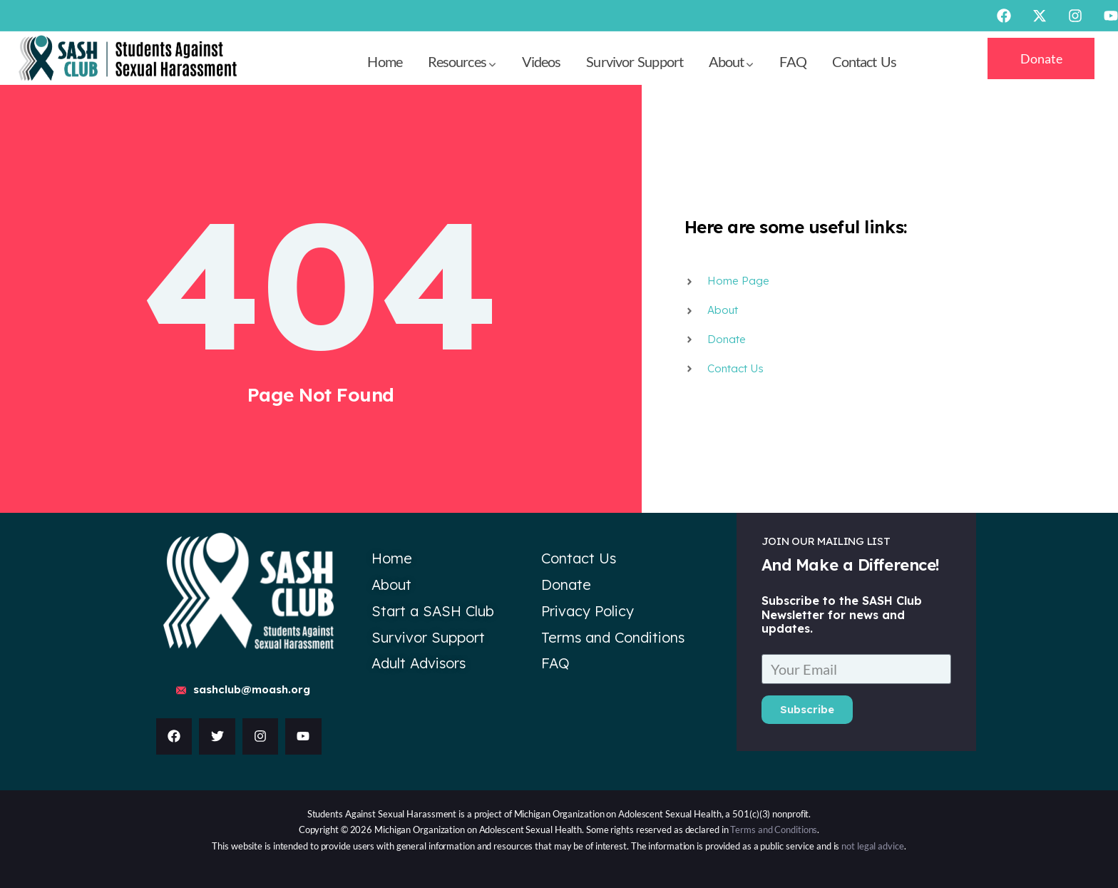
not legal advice (872, 846)
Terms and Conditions (773, 829)
